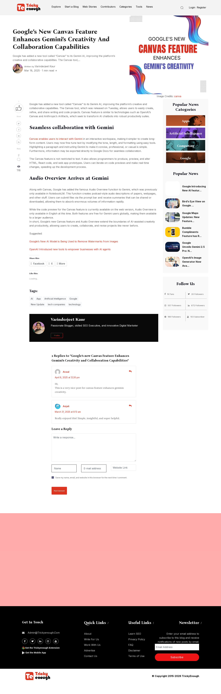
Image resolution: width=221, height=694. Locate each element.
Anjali (66, 406)
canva (177, 96)
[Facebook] (24, 641)
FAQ (130, 644)
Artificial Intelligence (55, 298)
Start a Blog (72, 6)
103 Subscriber (196, 316)
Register (201, 7)
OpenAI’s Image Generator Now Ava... (191, 261)
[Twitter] (32, 641)
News (149, 6)
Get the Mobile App (36, 652)
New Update (37, 304)
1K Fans (169, 294)
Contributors (108, 6)
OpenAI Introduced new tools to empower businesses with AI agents (70, 249)
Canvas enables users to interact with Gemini (55, 138)
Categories (125, 6)
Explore (56, 6)
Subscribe (177, 657)
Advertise (89, 650)
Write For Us (91, 639)
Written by (39, 66)
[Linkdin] (40, 641)
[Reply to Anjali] (130, 405)
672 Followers (197, 305)
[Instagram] (48, 641)
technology (75, 304)
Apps (185, 121)
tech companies (56, 304)
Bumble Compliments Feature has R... (192, 232)
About (87, 633)
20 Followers (196, 294)
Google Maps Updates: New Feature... (191, 217)
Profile (57, 335)
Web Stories (89, 6)
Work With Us (92, 644)
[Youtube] (56, 641)
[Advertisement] (93, 559)
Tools (139, 6)
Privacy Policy (136, 639)
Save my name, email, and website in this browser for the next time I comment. (91, 477)
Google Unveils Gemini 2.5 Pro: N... (193, 246)
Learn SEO (134, 633)
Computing (185, 146)
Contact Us (90, 656)
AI (32, 298)
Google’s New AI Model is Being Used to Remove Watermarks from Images (73, 241)
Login (192, 7)
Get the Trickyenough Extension (44, 647)
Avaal (66, 371)
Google (73, 298)
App (38, 298)
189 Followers (173, 316)
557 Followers (173, 305)
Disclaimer (134, 650)
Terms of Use (136, 656)
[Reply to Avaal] (130, 371)
